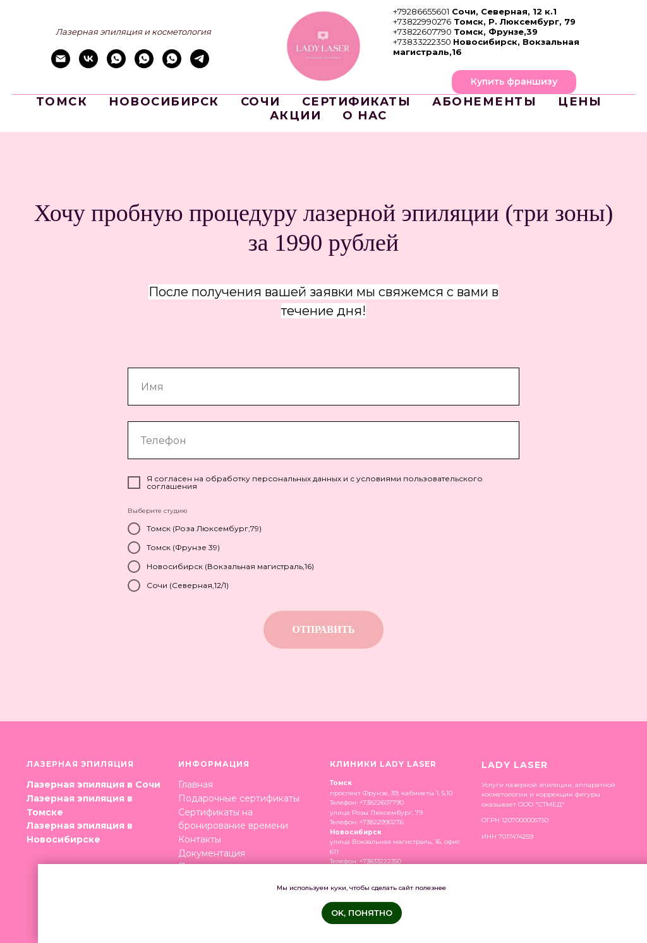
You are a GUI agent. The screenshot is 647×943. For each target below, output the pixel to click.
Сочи (261, 102)
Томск (62, 102)
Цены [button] (580, 102)
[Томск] (144, 64)
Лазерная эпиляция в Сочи (93, 784)
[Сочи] (116, 64)
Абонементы (484, 102)
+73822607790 (422, 32)
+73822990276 (422, 21)
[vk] (88, 64)
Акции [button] (296, 116)
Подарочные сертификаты (238, 798)
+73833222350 (422, 42)
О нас (364, 116)
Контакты (199, 839)
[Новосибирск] (171, 64)
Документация (211, 853)
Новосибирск (164, 102)
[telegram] (199, 64)
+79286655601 (421, 11)
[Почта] (60, 64)
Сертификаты (356, 102)
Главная (195, 784)
